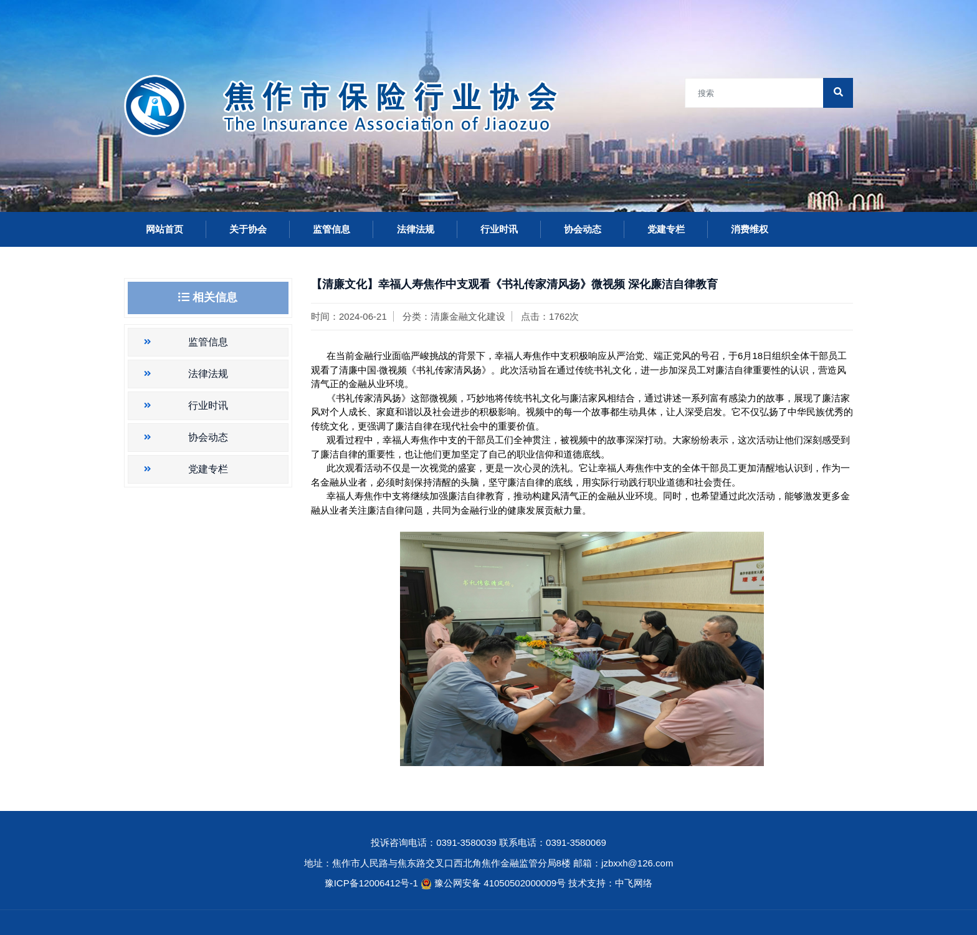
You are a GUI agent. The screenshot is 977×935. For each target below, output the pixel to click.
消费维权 (749, 229)
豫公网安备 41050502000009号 (501, 883)
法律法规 (415, 229)
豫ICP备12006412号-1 (371, 883)
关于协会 (248, 229)
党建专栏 (666, 229)
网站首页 (164, 229)
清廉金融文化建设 (468, 316)
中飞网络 (633, 883)
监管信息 (331, 229)
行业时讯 (499, 229)
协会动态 (582, 229)
